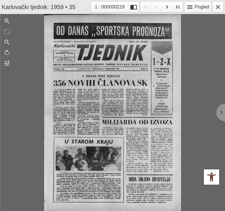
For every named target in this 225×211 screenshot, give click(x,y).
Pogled (197, 7)
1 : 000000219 (111, 6)
